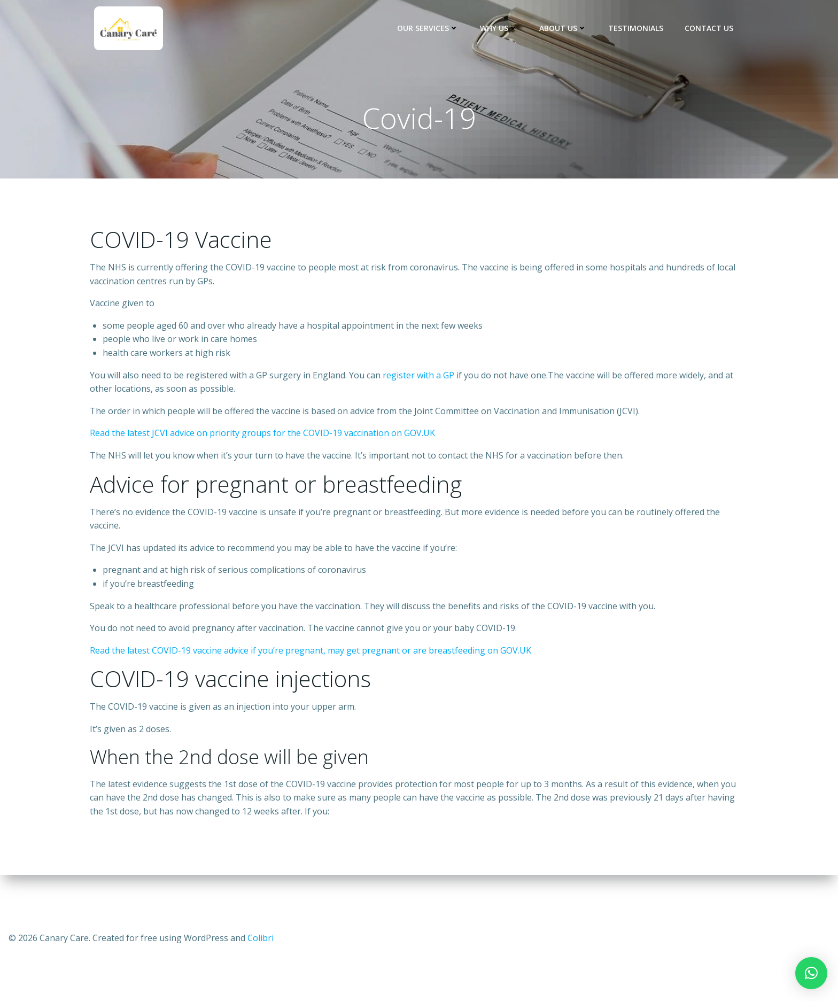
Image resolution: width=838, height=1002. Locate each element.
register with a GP (418, 375)
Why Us (499, 28)
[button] (811, 973)
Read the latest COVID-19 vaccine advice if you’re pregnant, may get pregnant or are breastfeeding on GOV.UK (310, 650)
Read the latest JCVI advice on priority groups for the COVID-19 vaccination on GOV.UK (262, 433)
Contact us (709, 28)
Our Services (428, 28)
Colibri (260, 938)
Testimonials (635, 28)
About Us (563, 28)
